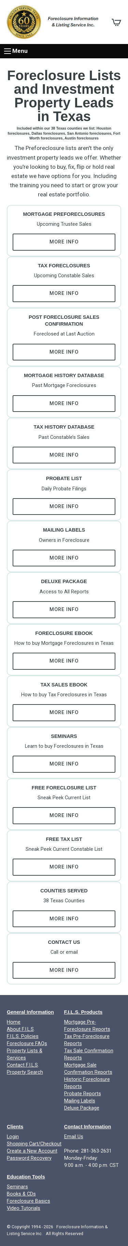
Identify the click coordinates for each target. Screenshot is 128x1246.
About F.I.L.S (20, 1029)
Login (13, 1137)
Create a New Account (32, 1151)
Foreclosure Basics (28, 1201)
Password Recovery (29, 1158)
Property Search (25, 1072)
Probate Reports (82, 1094)
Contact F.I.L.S (22, 1065)
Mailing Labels (79, 1101)
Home (13, 1022)
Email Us (73, 1137)
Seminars (17, 1187)
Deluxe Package (81, 1108)
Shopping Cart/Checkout (34, 1144)
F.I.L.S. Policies (23, 1036)
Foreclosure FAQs (27, 1044)
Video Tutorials (23, 1208)
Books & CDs (21, 1194)
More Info (64, 242)
